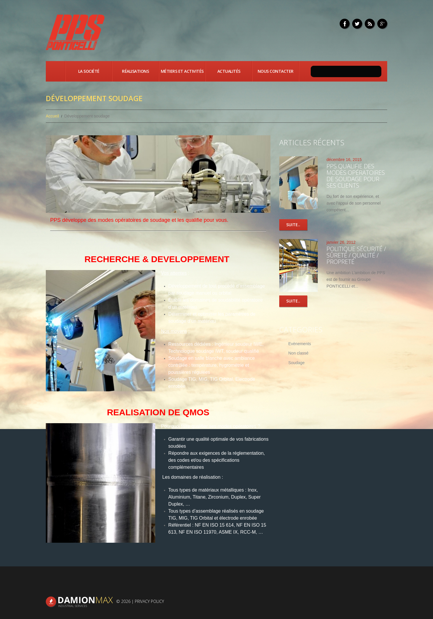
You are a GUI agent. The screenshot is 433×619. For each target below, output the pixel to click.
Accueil (55, 71)
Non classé (298, 353)
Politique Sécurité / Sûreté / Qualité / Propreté (356, 255)
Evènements (299, 343)
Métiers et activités (182, 71)
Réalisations (135, 71)
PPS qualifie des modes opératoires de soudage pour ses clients (356, 175)
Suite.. (293, 224)
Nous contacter (276, 71)
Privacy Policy (149, 601)
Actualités (228, 71)
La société (88, 71)
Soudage (296, 363)
